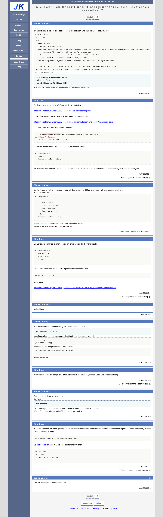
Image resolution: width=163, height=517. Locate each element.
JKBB (115, 508)
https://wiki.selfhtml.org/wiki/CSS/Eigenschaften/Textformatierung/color (62, 111)
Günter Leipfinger (42, 23)
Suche (19, 19)
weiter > (99, 503)
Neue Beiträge (19, 15)
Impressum (73, 508)
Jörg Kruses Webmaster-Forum (84, 2)
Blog (19, 67)
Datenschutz (85, 508)
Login (18, 35)
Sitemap (96, 508)
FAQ (19, 41)
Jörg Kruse (39, 101)
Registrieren (18, 30)
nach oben (87, 503)
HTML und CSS (108, 2)
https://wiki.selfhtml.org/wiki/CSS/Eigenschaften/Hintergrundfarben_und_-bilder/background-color (73, 122)
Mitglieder (19, 25)
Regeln (19, 45)
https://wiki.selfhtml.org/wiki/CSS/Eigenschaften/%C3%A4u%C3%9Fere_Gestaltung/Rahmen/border (75, 288)
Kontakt (18, 56)
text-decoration (43, 445)
